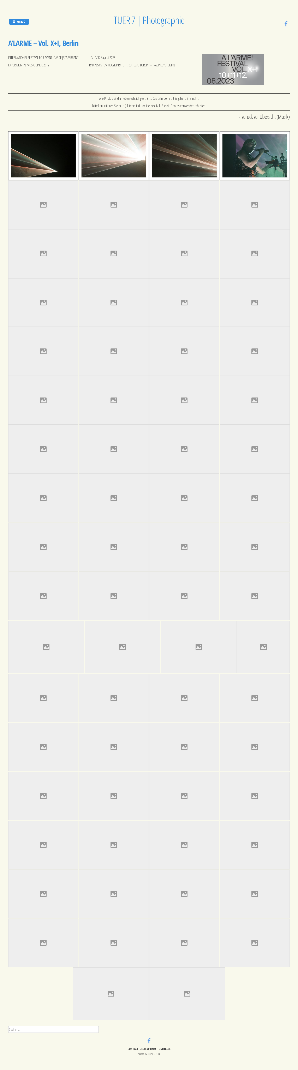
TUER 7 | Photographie (149, 20)
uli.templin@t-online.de (140, 105)
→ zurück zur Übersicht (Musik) (262, 116)
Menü (19, 21)
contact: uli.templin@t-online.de (149, 1049)
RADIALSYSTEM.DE (164, 64)
